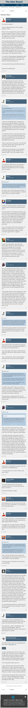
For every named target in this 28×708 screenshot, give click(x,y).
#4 (26, 171)
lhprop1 (8, 100)
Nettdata (8, 19)
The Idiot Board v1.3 (13, 694)
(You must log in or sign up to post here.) (14, 685)
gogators (8, 498)
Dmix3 (7, 239)
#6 (26, 234)
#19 (26, 633)
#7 (26, 258)
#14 (26, 493)
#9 (26, 334)
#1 (26, 71)
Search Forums (4, 7)
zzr (7, 263)
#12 (26, 456)
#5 (26, 195)
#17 (26, 565)
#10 (26, 360)
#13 (26, 474)
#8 (26, 307)
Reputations (18, 7)
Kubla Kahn (9, 76)
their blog (11, 644)
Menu (3, 5)
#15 (26, 508)
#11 (26, 401)
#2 (26, 95)
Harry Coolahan (10, 479)
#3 (26, 154)
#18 (26, 609)
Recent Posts (12, 7)
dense (7, 570)
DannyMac (8, 200)
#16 (26, 531)
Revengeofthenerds (11, 637)
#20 (26, 682)
